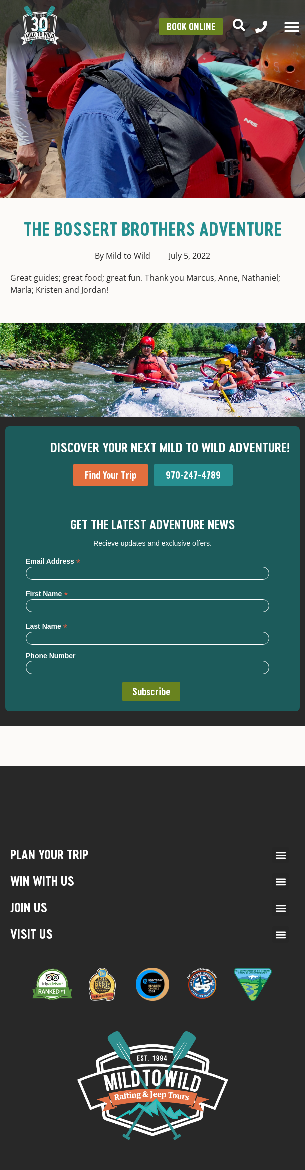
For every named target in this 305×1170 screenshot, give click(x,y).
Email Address (53, 561)
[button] (280, 855)
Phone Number (51, 655)
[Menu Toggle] (292, 27)
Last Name (46, 626)
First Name (47, 593)
